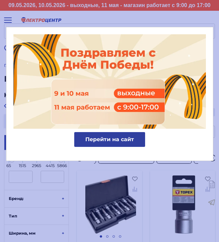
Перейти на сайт (109, 139)
